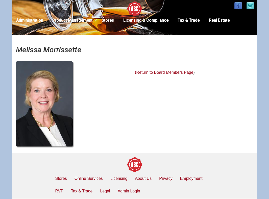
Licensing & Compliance (145, 20)
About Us (143, 178)
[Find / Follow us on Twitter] (250, 6)
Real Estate (219, 20)
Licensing (119, 178)
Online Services (89, 178)
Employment (191, 178)
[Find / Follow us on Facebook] (238, 6)
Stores (108, 20)
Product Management (72, 20)
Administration (29, 20)
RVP (59, 191)
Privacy (165, 178)
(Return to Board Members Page (164, 72)
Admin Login (129, 191)
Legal (105, 191)
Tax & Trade (189, 20)
